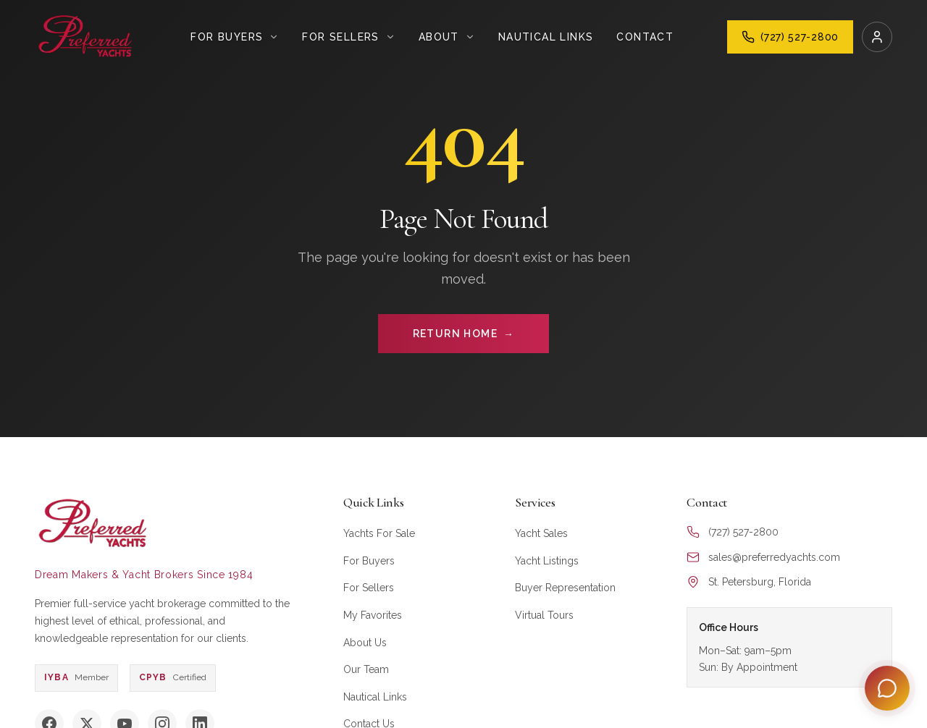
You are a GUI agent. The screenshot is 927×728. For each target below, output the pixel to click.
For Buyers (369, 561)
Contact (645, 37)
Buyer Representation (565, 587)
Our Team (366, 669)
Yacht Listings (547, 561)
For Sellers (368, 587)
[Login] (877, 37)
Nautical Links (546, 37)
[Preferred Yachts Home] (86, 37)
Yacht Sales (541, 533)
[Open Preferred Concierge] (887, 688)
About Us (365, 642)
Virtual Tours (544, 615)
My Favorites (372, 615)
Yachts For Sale (379, 533)
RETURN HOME (464, 334)
